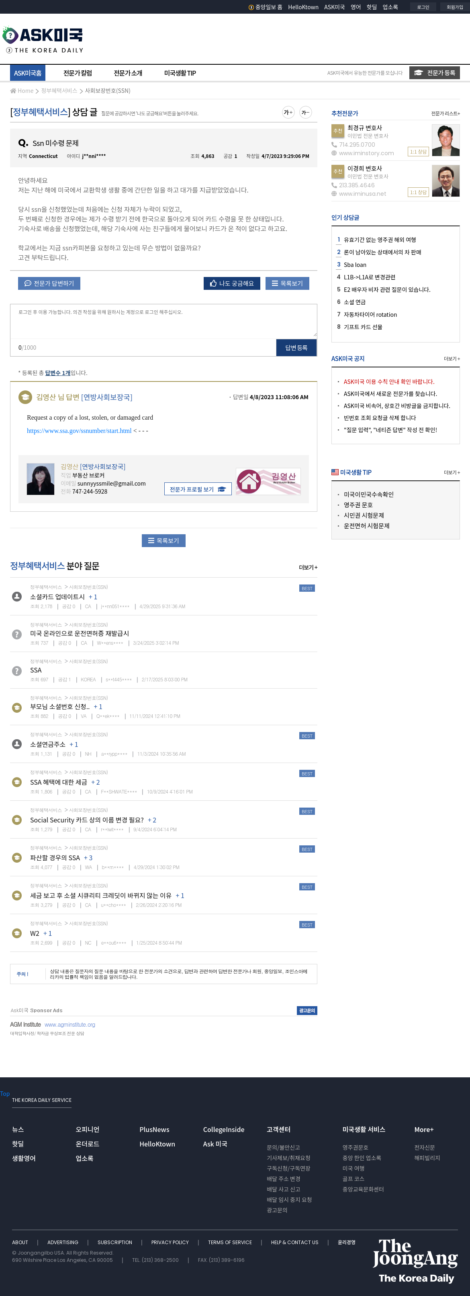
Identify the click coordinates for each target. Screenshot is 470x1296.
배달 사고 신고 (283, 1189)
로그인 (423, 7)
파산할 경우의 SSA (55, 857)
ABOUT (20, 1242)
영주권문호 (355, 1147)
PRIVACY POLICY (170, 1242)
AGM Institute (25, 1024)
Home (21, 90)
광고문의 (277, 1210)
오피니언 (88, 1129)
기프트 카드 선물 (363, 327)
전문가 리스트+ (445, 113)
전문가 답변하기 (49, 283)
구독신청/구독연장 (289, 1168)
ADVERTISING (63, 1242)
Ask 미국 (215, 1143)
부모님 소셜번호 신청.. (60, 706)
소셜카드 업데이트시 (57, 596)
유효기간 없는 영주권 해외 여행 (380, 240)
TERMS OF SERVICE (230, 1242)
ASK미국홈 (27, 73)
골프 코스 (354, 1179)
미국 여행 (354, 1168)
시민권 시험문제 (364, 515)
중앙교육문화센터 (363, 1189)
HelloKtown (303, 7)
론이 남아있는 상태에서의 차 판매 (382, 252)
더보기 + (308, 567)
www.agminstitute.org (70, 1024)
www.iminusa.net (358, 194)
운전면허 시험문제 (367, 525)
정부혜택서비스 (59, 90)
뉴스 (18, 1129)
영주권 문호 (358, 504)
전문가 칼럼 (77, 73)
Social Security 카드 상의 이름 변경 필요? (87, 819)
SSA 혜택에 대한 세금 (58, 782)
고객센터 (278, 1129)
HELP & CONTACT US (295, 1242)
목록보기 (287, 283)
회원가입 (455, 7)
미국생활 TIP (180, 73)
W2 (34, 933)
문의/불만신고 (283, 1147)
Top (5, 1093)
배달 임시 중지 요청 (289, 1200)
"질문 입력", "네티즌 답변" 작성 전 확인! (390, 430)
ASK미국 (334, 7)
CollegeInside (224, 1129)
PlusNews (154, 1129)
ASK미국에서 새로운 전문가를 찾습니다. (390, 394)
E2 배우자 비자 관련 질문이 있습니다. (387, 289)
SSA (36, 670)
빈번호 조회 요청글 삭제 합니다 (380, 418)
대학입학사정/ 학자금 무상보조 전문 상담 (47, 1033)
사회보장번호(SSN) (108, 90)
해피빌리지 (427, 1158)
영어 (356, 7)
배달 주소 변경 (283, 1179)
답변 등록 (297, 347)
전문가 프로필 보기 (198, 489)
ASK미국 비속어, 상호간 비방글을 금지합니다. (397, 406)
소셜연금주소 (47, 744)
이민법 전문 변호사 (367, 135)
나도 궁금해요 (232, 283)
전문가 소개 (128, 73)
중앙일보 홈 (266, 7)
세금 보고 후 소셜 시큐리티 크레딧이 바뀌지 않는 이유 (101, 895)
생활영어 (24, 1158)
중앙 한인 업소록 (362, 1158)
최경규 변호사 (364, 127)
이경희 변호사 (364, 168)
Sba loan (355, 264)
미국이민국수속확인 (369, 494)
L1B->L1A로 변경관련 (370, 277)
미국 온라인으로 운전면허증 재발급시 (79, 633)
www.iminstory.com (362, 153)
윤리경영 (347, 1242)
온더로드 (88, 1143)
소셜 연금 (355, 302)
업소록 (390, 7)
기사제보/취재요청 (289, 1158)
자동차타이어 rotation (370, 314)
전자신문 (424, 1147)
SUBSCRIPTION (115, 1242)
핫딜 (372, 7)
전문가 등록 (434, 72)
